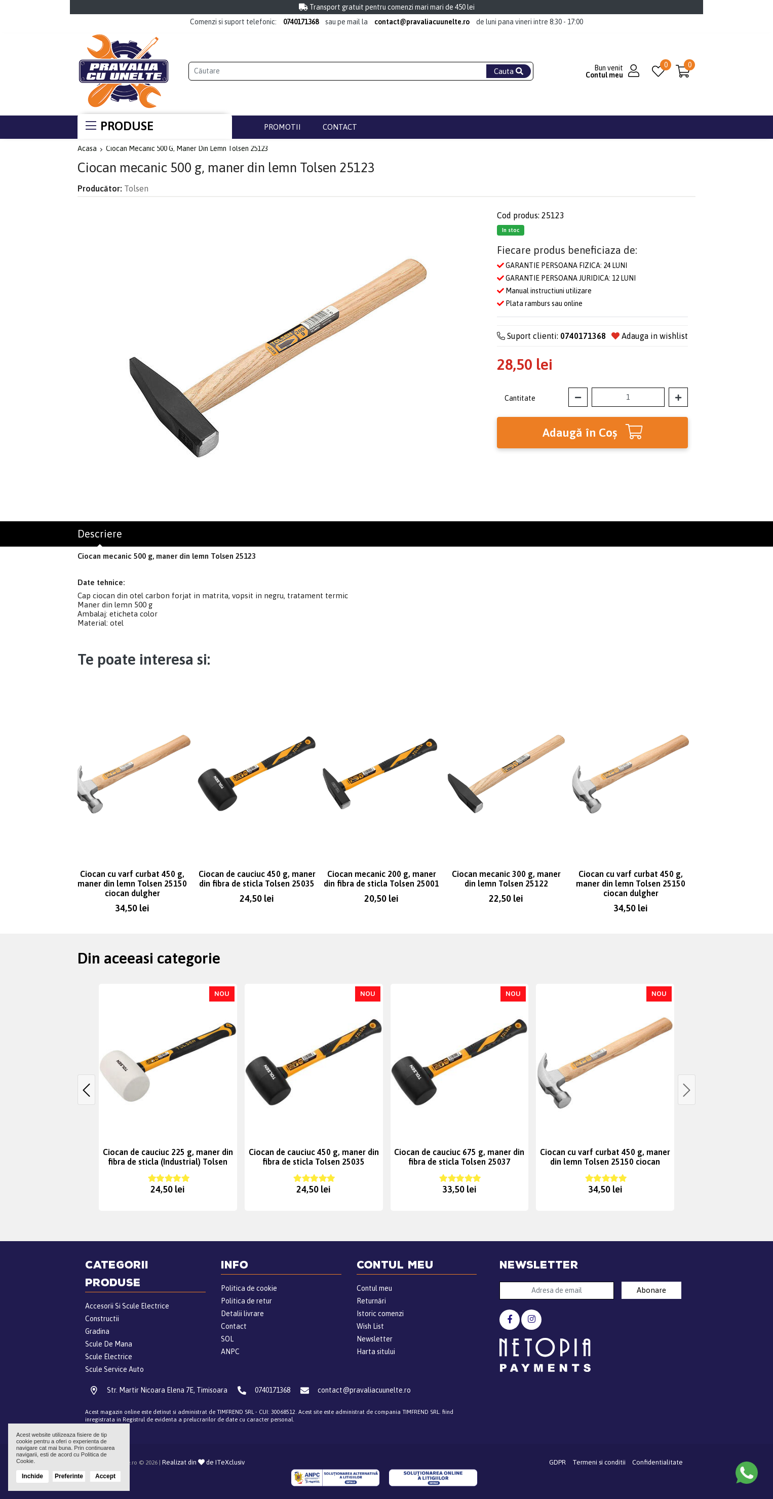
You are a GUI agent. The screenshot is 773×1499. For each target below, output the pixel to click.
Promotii (282, 127)
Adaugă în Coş (593, 431)
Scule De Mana (108, 1344)
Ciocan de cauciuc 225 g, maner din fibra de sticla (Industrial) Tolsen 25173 (168, 1161)
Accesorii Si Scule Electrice (127, 1306)
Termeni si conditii (599, 1462)
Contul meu (374, 1288)
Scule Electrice (108, 1357)
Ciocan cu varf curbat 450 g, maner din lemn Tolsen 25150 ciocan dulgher (132, 883)
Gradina (97, 1331)
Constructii (102, 1319)
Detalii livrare (242, 1314)
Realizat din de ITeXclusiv (203, 1462)
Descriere (100, 534)
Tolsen (136, 188)
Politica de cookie (249, 1288)
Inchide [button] (32, 1476)
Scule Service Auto (114, 1369)
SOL (227, 1339)
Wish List (370, 1326)
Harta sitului (376, 1352)
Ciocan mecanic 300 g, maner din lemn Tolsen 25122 (506, 878)
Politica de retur (246, 1301)
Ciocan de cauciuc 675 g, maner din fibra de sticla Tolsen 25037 (459, 1156)
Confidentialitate (657, 1462)
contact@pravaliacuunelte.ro (422, 22)
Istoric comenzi (380, 1314)
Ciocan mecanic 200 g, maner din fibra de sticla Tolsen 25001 (381, 878)
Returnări (371, 1301)
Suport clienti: (551, 335)
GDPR (557, 1462)
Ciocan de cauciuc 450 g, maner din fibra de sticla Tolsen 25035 (257, 878)
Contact (340, 127)
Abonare (651, 1290)
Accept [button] (105, 1476)
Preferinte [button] (69, 1476)
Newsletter (375, 1339)
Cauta (508, 71)
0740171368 (301, 22)
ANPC (230, 1352)
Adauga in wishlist (649, 335)
